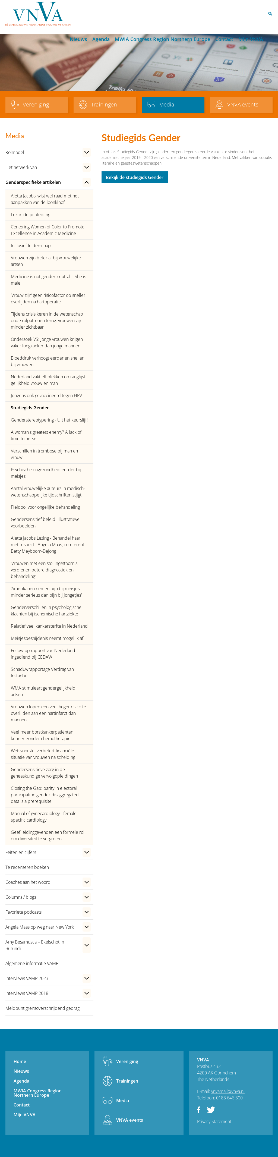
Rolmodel (14, 152)
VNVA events (129, 1120)
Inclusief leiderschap (31, 246)
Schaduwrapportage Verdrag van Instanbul (42, 672)
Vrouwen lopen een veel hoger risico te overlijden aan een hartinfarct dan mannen (48, 713)
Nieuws (78, 39)
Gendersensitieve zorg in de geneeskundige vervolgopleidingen (44, 772)
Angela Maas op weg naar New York (39, 927)
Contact (224, 39)
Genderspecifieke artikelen (33, 182)
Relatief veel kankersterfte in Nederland (49, 626)
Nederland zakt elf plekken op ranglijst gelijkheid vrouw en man (48, 380)
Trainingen (127, 1081)
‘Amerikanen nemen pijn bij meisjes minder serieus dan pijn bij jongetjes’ (46, 592)
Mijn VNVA (250, 39)
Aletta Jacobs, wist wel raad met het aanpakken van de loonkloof (45, 199)
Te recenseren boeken (27, 867)
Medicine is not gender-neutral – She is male (48, 279)
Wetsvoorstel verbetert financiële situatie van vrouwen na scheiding (43, 754)
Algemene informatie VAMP (31, 963)
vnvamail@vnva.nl (228, 1091)
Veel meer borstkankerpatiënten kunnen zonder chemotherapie (42, 735)
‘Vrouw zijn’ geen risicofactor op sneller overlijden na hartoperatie (48, 298)
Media (122, 1100)
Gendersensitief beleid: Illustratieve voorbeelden (45, 522)
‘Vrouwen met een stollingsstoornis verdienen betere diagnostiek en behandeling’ (44, 569)
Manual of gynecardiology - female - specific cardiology (45, 816)
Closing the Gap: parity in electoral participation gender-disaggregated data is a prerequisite (45, 794)
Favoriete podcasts (23, 912)
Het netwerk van (21, 167)
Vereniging (127, 1061)
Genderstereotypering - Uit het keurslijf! (49, 420)
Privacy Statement (214, 1121)
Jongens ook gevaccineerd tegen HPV (46, 395)
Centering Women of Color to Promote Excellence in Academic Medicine (47, 230)
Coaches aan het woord (27, 882)
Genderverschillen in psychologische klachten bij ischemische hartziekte (46, 610)
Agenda (101, 39)
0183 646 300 (229, 1098)
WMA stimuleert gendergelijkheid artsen (43, 691)
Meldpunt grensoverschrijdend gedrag (42, 1008)
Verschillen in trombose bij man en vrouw (44, 454)
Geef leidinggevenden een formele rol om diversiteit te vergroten (47, 835)
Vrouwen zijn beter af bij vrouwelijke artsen (46, 261)
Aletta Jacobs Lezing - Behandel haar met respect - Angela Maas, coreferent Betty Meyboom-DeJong (47, 544)
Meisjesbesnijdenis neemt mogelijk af (47, 638)
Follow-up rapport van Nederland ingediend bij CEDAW (43, 653)
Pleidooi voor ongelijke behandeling (45, 507)
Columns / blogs (20, 897)
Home (62, 39)
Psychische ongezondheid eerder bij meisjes (46, 473)
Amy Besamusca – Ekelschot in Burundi (34, 945)
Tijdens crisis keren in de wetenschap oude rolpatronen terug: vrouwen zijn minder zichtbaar (47, 320)
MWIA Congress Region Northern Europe (162, 39)
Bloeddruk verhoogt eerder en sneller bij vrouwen (47, 361)
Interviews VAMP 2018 (26, 993)
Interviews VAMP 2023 (26, 978)
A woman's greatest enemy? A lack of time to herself (46, 435)
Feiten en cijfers (20, 852)
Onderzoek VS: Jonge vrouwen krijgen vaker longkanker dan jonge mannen (47, 342)
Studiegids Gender (30, 408)
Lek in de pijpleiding (30, 215)
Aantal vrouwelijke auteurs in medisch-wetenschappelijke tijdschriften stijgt (48, 491)
